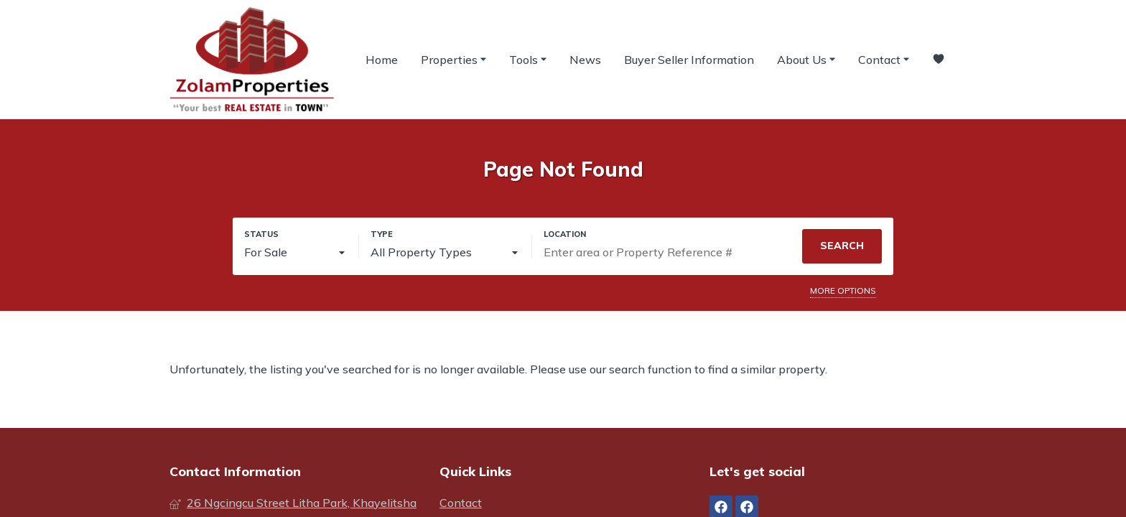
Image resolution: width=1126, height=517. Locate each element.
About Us (806, 59)
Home (382, 59)
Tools (527, 59)
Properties (453, 59)
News (585, 59)
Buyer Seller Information (689, 59)
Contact (883, 59)
